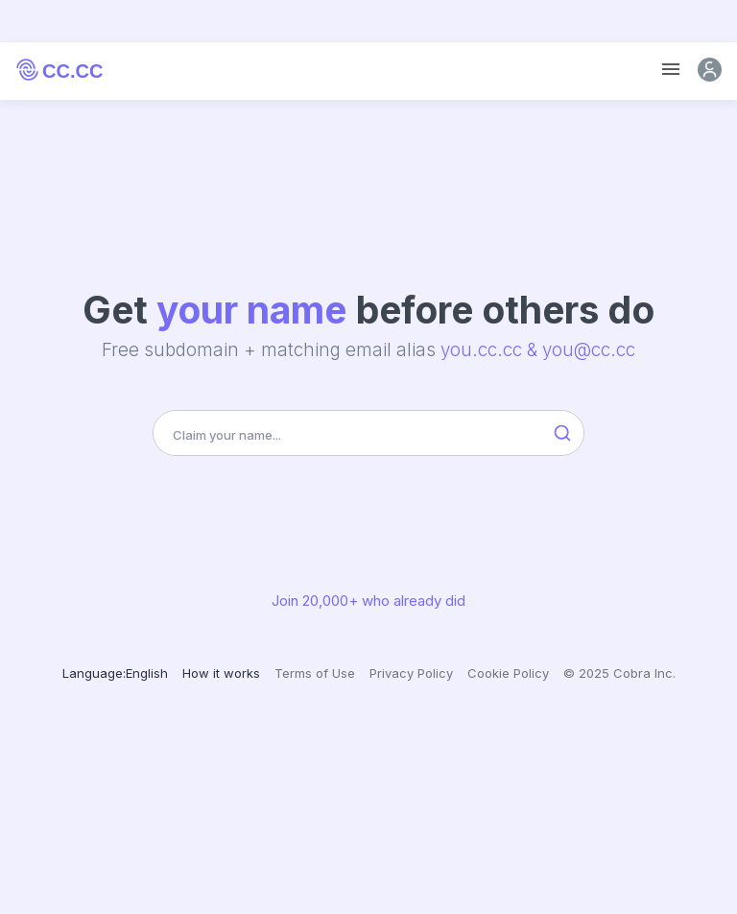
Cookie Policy (508, 673)
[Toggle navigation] (670, 70)
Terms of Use (314, 673)
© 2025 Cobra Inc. (619, 673)
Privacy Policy (411, 673)
